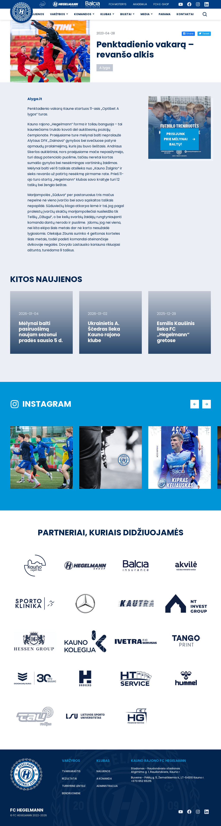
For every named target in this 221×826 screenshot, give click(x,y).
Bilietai (125, 14)
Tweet (204, 33)
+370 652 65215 (141, 781)
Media (145, 14)
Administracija (107, 786)
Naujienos (36, 14)
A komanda (104, 778)
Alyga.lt (34, 98)
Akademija (140, 4)
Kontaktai (185, 14)
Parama (164, 14)
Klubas (105, 14)
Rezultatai (69, 778)
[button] (205, 14)
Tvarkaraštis (71, 771)
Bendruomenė (71, 793)
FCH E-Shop (161, 4)
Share (188, 33)
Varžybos (57, 14)
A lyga (104, 67)
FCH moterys (117, 4)
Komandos (82, 14)
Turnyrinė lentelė (73, 786)
